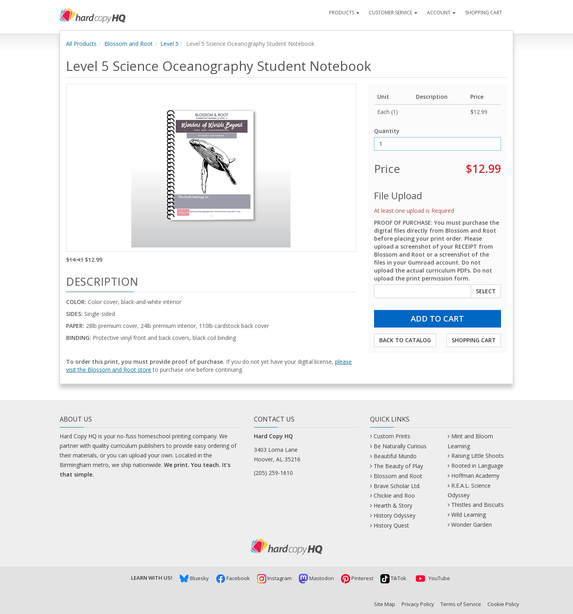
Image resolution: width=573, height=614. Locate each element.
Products (344, 12)
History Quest (391, 525)
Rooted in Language (477, 465)
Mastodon (316, 578)
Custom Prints (392, 436)
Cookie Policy (503, 604)
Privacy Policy (417, 604)
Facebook (233, 578)
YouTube (431, 578)
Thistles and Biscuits (477, 504)
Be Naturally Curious (400, 446)
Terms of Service (460, 604)
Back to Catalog (405, 340)
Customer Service (393, 12)
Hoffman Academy (475, 475)
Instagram (274, 578)
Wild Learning (468, 514)
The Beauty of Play (398, 466)
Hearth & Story (393, 505)
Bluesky (194, 578)
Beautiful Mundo (395, 456)
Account (441, 12)
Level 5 (169, 43)
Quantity (387, 131)
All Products (81, 43)
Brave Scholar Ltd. (397, 486)
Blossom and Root (128, 43)
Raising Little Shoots (477, 455)
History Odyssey (394, 515)
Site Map (384, 604)
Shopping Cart (483, 12)
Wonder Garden (471, 524)
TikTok (393, 578)
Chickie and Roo (394, 495)
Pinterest (357, 578)
